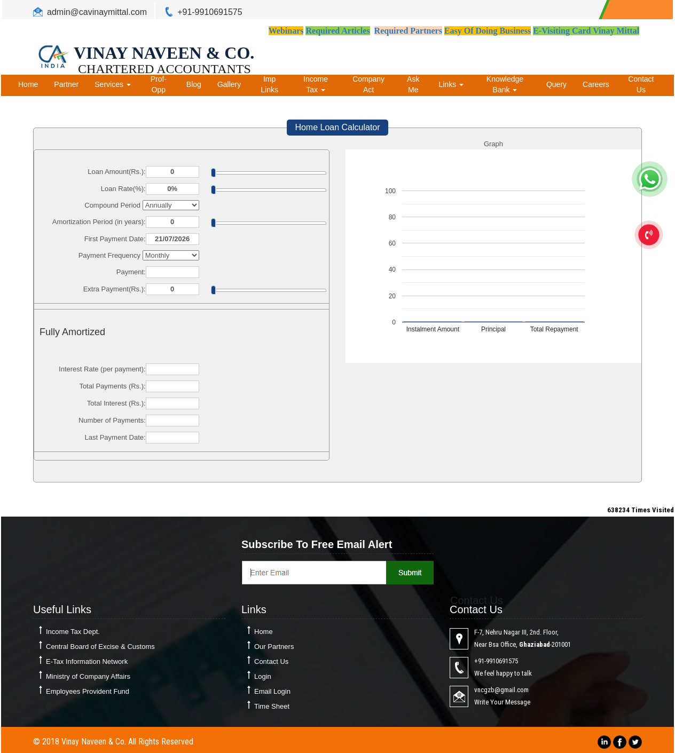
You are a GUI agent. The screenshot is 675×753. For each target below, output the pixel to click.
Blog (193, 84)
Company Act (368, 84)
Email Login (272, 691)
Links (451, 84)
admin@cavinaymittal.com (97, 12)
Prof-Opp (159, 84)
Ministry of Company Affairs (88, 676)
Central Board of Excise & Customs (100, 647)
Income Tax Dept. (73, 632)
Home (28, 84)
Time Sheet (271, 706)
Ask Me (413, 84)
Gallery (229, 84)
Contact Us (641, 84)
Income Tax (315, 84)
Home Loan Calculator (337, 127)
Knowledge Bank (504, 84)
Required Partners (408, 30)
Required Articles (337, 30)
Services (113, 84)
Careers (596, 84)
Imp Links (269, 84)
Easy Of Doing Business (487, 30)
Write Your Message (502, 702)
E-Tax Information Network (87, 661)
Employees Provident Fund (87, 691)
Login (262, 676)
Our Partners (274, 647)
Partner (66, 84)
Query (556, 84)
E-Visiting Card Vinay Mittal (586, 30)
